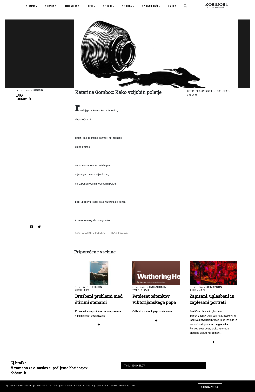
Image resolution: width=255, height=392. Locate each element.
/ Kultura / (128, 6)
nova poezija (119, 232)
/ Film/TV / (31, 6)
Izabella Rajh (140, 290)
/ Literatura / (71, 6)
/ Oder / (91, 6)
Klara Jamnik (197, 290)
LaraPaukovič (23, 97)
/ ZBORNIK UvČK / (151, 6)
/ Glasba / (50, 6)
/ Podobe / (108, 6)
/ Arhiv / (172, 6)
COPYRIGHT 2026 (223, 385)
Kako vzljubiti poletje (90, 232)
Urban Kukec (82, 290)
